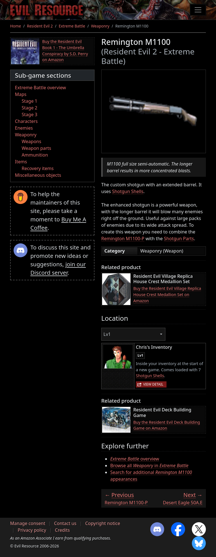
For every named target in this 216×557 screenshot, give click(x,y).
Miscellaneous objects (38, 175)
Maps (20, 94)
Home (15, 26)
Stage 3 (29, 114)
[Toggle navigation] (198, 9)
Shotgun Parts (179, 238)
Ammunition (35, 155)
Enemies (24, 128)
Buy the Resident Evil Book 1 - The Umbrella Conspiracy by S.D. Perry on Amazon (65, 50)
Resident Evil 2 (40, 26)
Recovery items (38, 168)
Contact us (65, 523)
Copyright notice (102, 523)
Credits (62, 530)
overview (134, 459)
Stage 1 (29, 101)
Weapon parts (36, 148)
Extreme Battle (72, 26)
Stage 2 (29, 108)
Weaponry (100, 26)
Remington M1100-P (122, 238)
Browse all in (149, 465)
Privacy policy (32, 530)
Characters (26, 121)
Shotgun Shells (127, 191)
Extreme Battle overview (40, 87)
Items (21, 162)
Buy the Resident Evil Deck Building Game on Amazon (166, 425)
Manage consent (27, 523)
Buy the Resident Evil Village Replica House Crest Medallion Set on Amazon (167, 294)
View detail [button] (153, 384)
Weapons (31, 141)
